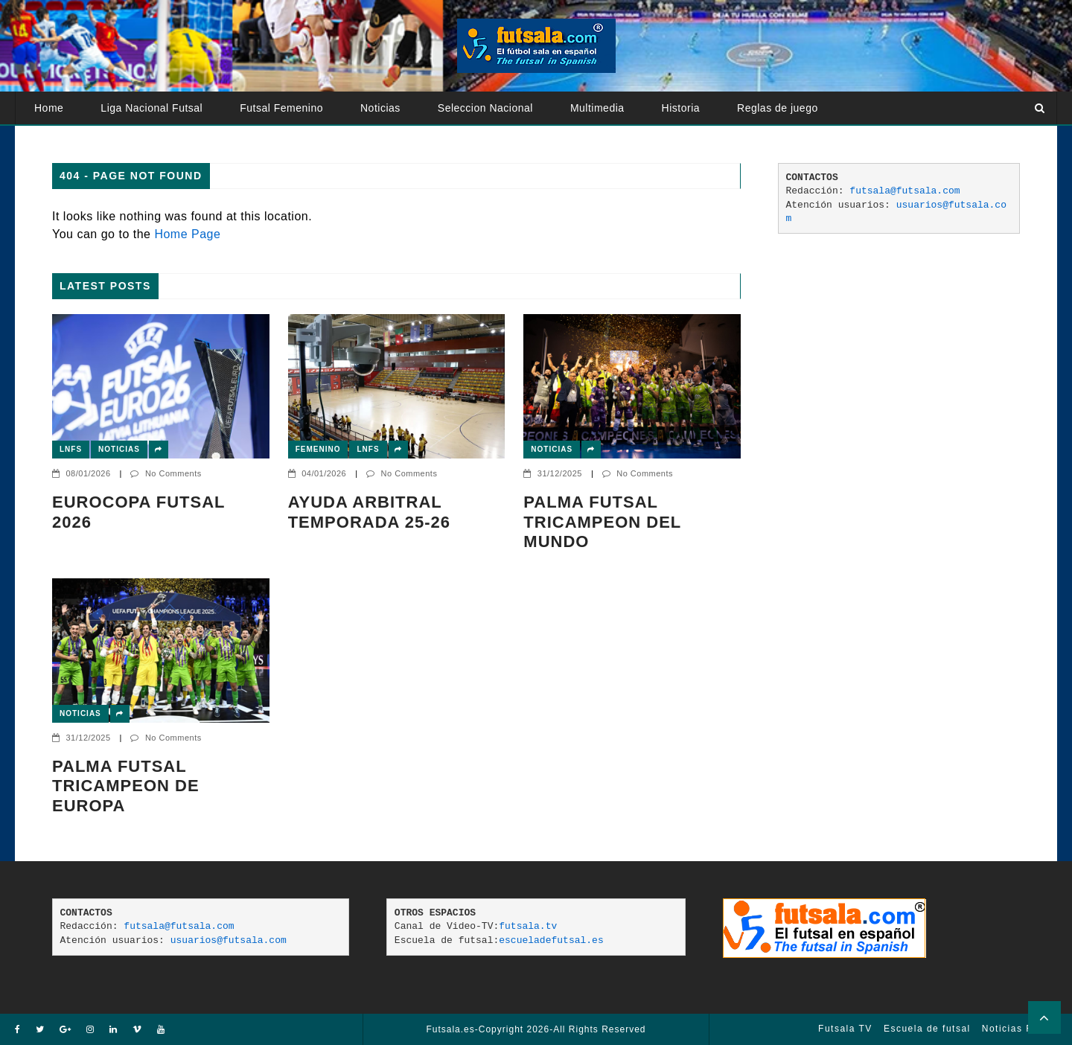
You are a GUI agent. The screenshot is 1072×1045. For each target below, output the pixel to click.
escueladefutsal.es (551, 940)
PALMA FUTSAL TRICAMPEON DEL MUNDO (602, 522)
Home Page (187, 234)
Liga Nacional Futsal (151, 108)
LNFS (71, 449)
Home (48, 108)
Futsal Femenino (281, 108)
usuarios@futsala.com (228, 940)
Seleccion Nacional (485, 108)
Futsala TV (845, 1028)
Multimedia (597, 108)
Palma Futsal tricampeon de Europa (126, 786)
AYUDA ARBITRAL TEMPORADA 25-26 (369, 512)
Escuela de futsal (927, 1028)
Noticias (380, 108)
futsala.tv (528, 926)
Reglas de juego (777, 108)
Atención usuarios (79, 141)
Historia (681, 108)
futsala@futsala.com (904, 190)
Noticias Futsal (1019, 1028)
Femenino (318, 449)
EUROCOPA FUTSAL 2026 (138, 512)
